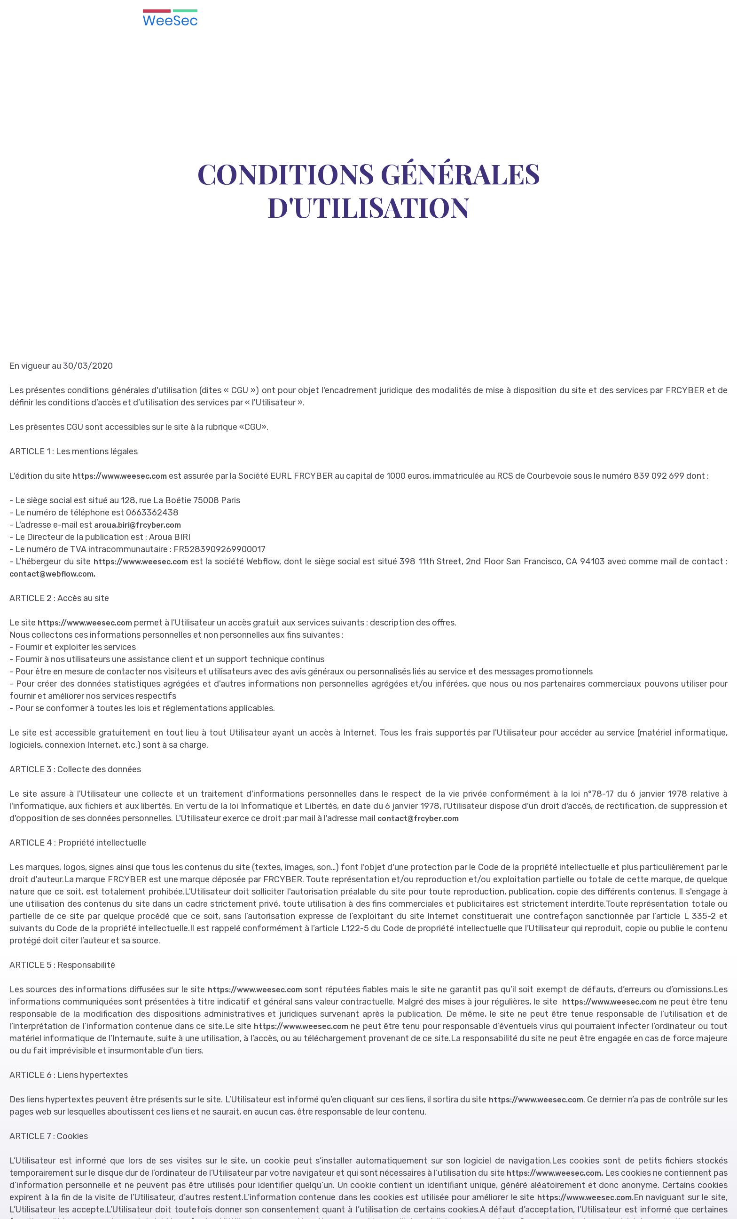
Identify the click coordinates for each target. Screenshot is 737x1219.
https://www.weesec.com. (555, 1173)
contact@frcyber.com (418, 818)
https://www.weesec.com (120, 476)
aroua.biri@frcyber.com (137, 525)
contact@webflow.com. (52, 574)
